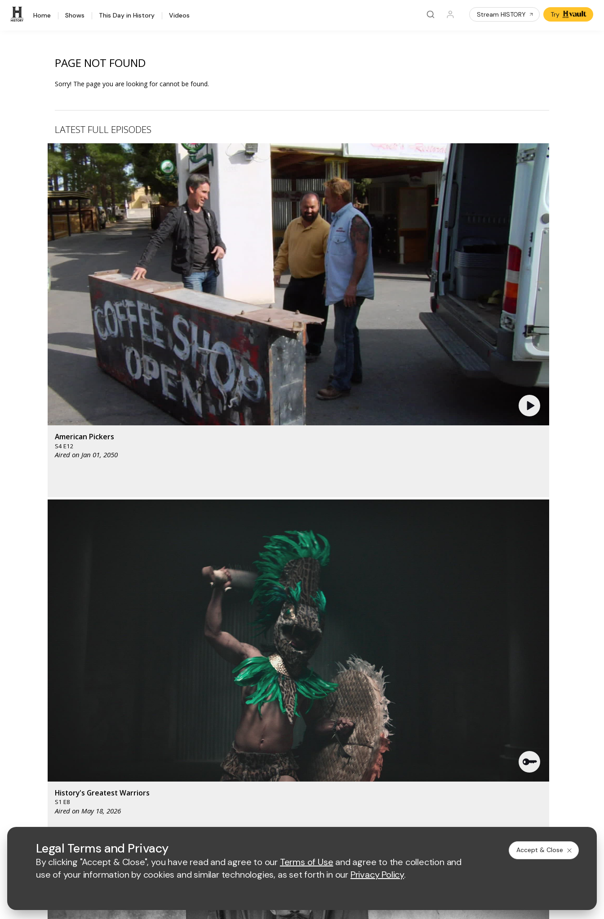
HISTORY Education (58, 673)
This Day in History (127, 15)
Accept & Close (544, 850)
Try (569, 14)
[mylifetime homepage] (288, 633)
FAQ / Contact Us (54, 766)
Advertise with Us (240, 702)
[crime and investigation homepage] (347, 660)
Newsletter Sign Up (57, 743)
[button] (196, 213)
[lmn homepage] (345, 633)
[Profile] (450, 14)
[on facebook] (34, 789)
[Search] (430, 14)
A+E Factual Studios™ (246, 716)
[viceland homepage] (436, 633)
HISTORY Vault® (53, 685)
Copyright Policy (335, 814)
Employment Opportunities (396, 702)
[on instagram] (105, 790)
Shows (74, 15)
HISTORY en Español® (62, 720)
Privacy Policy (283, 814)
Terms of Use (235, 814)
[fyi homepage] (387, 633)
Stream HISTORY (505, 14)
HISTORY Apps (51, 696)
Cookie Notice (389, 814)
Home (42, 15)
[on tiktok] (129, 790)
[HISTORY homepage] (48, 640)
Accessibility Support (388, 716)
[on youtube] (81, 790)
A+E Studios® (235, 731)
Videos (179, 15)
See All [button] (528, 488)
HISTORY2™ (46, 708)
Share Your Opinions (59, 755)
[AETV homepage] (231, 633)
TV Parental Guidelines (391, 731)
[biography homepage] (267, 660)
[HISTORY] (18, 14)
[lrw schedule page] (391, 660)
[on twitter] (58, 790)
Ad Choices (434, 814)
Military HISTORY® (56, 731)
